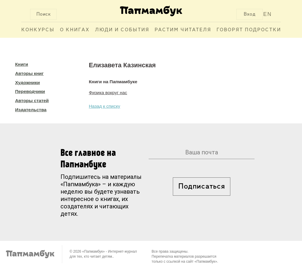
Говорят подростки (248, 30)
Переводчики (30, 91)
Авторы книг (29, 73)
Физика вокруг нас (108, 92)
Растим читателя (183, 30)
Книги (21, 64)
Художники (27, 82)
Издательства (30, 109)
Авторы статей (32, 100)
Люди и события (122, 30)
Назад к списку (104, 106)
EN (267, 14)
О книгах (75, 30)
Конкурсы (38, 30)
